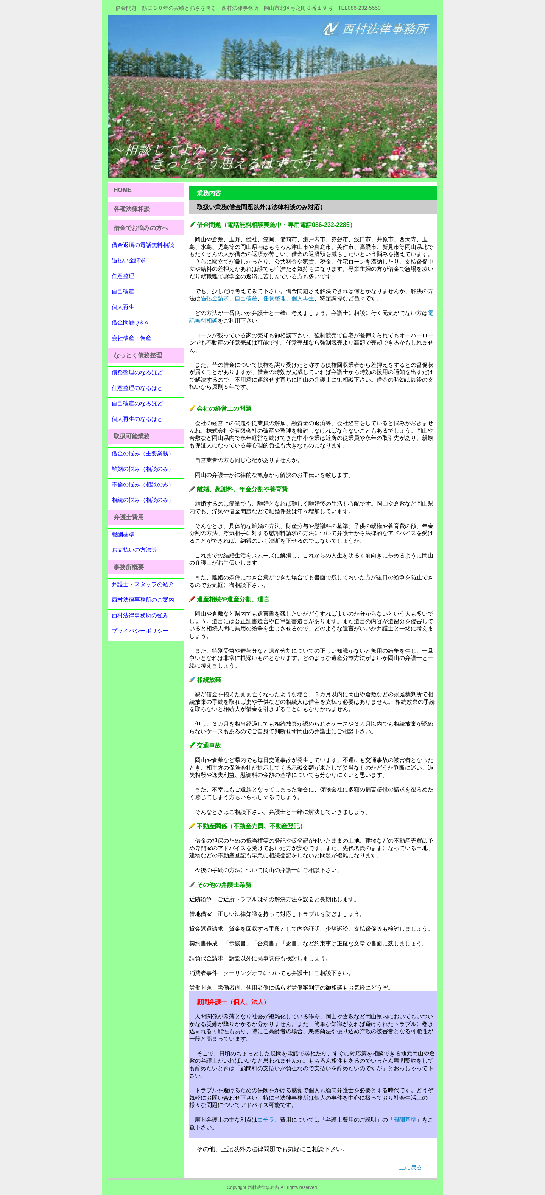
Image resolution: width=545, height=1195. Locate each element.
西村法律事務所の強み (140, 615)
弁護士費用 (129, 517)
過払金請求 (215, 298)
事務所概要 (129, 567)
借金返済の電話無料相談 (143, 245)
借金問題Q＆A (130, 322)
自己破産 (123, 291)
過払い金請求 (129, 260)
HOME (123, 190)
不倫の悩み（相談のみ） (143, 484)
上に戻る (410, 1167)
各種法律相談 (132, 209)
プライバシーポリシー (140, 630)
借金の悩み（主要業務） (143, 453)
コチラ (265, 1119)
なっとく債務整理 (138, 355)
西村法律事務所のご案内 (143, 599)
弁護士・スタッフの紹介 (143, 584)
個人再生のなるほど (137, 419)
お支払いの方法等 (134, 549)
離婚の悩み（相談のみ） (143, 469)
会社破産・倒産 (131, 338)
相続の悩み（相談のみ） (143, 500)
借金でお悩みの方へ (141, 228)
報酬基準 (123, 534)
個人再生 (123, 307)
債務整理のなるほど (137, 372)
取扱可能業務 (132, 436)
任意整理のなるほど (137, 388)
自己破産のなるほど (137, 403)
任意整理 (123, 276)
